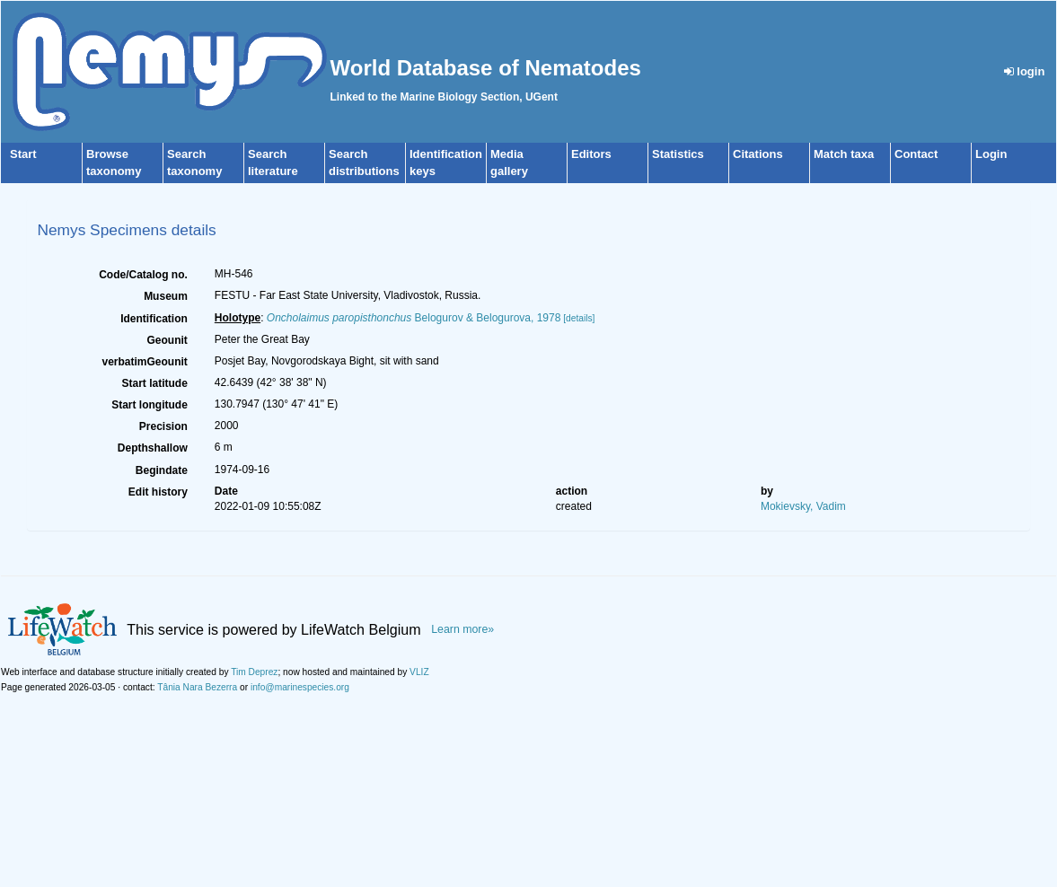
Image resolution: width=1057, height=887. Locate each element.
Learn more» (462, 629)
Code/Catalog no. (143, 274)
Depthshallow (153, 448)
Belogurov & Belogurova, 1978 (414, 318)
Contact (916, 154)
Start (23, 154)
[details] (579, 318)
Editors (591, 154)
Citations (758, 154)
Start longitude (149, 405)
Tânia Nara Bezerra (197, 687)
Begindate (162, 470)
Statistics (678, 154)
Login (991, 154)
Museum (166, 296)
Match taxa (844, 154)
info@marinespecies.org (300, 687)
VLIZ (419, 672)
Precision (163, 426)
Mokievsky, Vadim (803, 506)
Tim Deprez (254, 672)
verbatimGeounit (144, 362)
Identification (154, 318)
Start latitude (154, 383)
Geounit (166, 340)
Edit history (158, 492)
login (1024, 71)
